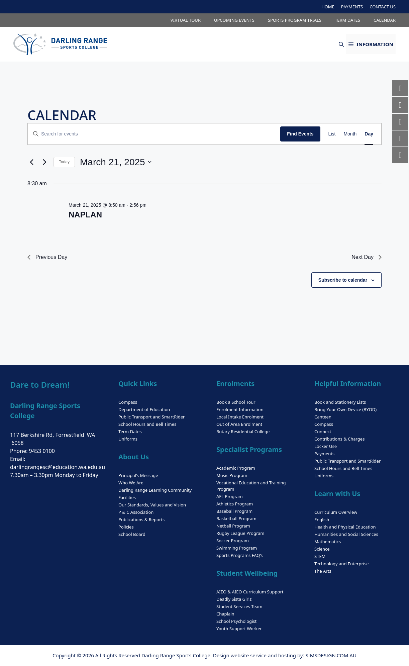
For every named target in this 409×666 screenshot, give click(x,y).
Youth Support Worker (239, 629)
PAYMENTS (352, 7)
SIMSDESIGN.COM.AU (330, 655)
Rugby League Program (240, 533)
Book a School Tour (235, 402)
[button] (341, 44)
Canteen (322, 417)
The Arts (322, 571)
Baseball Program (234, 511)
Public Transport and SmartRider (151, 417)
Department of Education (144, 409)
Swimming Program (236, 548)
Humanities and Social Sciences (346, 534)
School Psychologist (236, 621)
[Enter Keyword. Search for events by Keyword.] (154, 134)
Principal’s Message (138, 475)
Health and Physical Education (345, 527)
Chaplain (225, 614)
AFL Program (229, 496)
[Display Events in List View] (332, 134)
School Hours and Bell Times (147, 424)
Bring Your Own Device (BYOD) (345, 409)
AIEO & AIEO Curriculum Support (249, 592)
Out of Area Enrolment (239, 424)
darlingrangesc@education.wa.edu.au (57, 467)
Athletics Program (234, 504)
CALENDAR (385, 20)
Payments (324, 454)
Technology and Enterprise (341, 564)
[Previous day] (31, 162)
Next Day (366, 257)
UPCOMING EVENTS (234, 20)
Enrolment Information (240, 409)
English (321, 519)
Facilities (127, 497)
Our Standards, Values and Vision (152, 505)
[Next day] (44, 162)
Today (64, 162)
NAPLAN (85, 214)
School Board (131, 534)
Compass (127, 402)
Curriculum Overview (335, 512)
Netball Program (233, 526)
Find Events (300, 133)
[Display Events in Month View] (349, 134)
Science (322, 549)
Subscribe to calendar (342, 280)
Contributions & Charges (339, 439)
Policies (126, 527)
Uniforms (127, 439)
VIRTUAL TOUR (186, 20)
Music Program (231, 475)
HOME (327, 7)
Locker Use (325, 446)
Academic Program (235, 468)
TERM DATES (347, 20)
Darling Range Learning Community (155, 490)
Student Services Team (239, 606)
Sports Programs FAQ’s (239, 555)
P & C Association (136, 512)
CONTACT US (383, 7)
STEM (319, 556)
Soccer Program (232, 541)
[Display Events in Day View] (369, 134)
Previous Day (47, 257)
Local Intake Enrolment (240, 417)
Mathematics (327, 542)
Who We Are (130, 483)
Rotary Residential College (243, 432)
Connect (322, 432)
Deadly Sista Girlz (233, 599)
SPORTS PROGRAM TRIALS (294, 20)
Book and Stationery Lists (340, 402)
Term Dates (130, 432)
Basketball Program (236, 518)
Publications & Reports (141, 519)
